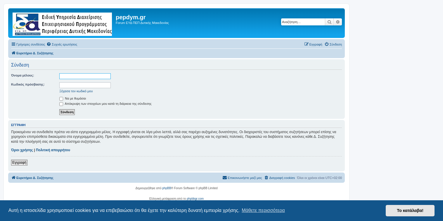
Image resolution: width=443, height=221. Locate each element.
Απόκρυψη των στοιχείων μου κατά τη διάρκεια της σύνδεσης (105, 103)
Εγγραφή (19, 163)
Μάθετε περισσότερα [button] (263, 210)
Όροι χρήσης (22, 150)
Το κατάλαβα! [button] (410, 210)
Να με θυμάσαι (72, 98)
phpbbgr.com (195, 198)
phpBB (166, 188)
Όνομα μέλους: (22, 75)
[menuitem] (61, 44)
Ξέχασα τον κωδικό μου (76, 91)
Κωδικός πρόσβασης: (28, 84)
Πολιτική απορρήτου (53, 150)
